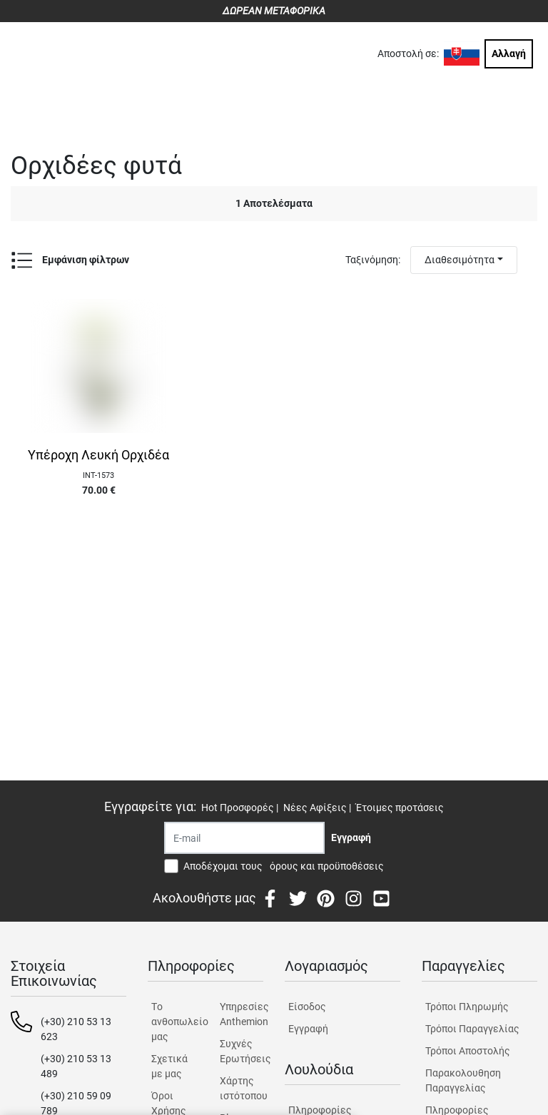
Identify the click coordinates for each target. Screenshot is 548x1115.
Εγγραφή (308, 1028)
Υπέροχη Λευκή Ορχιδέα (98, 455)
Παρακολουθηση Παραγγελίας (463, 1080)
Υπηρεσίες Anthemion (241, 1014)
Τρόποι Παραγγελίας (472, 1028)
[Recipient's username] (244, 838)
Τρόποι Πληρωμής (467, 1006)
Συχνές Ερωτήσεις (241, 1051)
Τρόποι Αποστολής (467, 1051)
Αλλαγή (509, 53)
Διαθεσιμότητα (459, 259)
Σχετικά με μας (169, 1066)
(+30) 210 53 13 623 (76, 1029)
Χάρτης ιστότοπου (241, 1088)
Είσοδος (307, 1006)
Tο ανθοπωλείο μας (173, 1021)
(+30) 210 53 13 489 (76, 1066)
